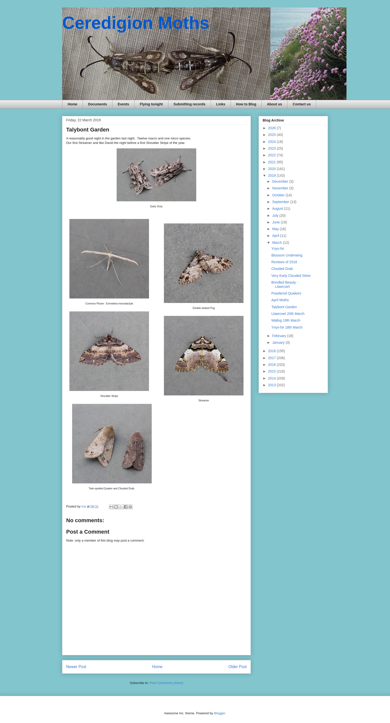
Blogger (219, 713)
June (276, 222)
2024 (272, 142)
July (275, 215)
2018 (272, 351)
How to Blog (246, 104)
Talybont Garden (284, 307)
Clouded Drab (282, 269)
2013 (272, 385)
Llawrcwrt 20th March (287, 314)
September (281, 202)
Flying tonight (151, 104)
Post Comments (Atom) (166, 683)
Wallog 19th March (285, 320)
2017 (272, 358)
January (279, 342)
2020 (272, 169)
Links (220, 104)
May (276, 229)
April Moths (280, 300)
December (280, 181)
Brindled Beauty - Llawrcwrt (284, 284)
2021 (272, 162)
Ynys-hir (277, 249)
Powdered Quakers (286, 293)
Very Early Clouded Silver (291, 276)
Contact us (302, 104)
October (279, 195)
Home (72, 104)
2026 (272, 128)
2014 (272, 378)
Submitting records (189, 104)
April (276, 236)
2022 (272, 155)
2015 (272, 371)
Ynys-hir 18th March (286, 327)
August (278, 209)
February (279, 336)
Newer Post (76, 667)
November (280, 188)
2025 (272, 135)
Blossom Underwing (286, 255)
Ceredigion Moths (135, 23)
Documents (97, 104)
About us (274, 104)
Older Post (237, 667)
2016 (272, 365)
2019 (272, 175)
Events (123, 104)
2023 (272, 148)
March (277, 243)
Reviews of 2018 (284, 262)
